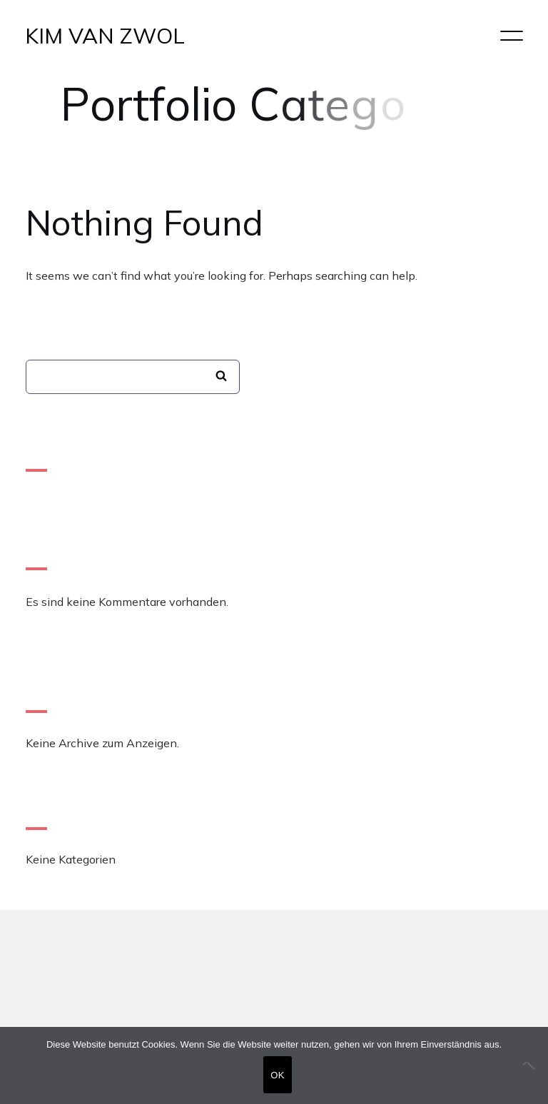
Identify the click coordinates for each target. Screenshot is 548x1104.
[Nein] (530, 1065)
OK (277, 1075)
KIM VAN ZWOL (105, 35)
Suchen (221, 377)
